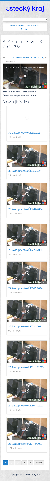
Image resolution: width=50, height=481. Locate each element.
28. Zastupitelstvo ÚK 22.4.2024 (25, 250)
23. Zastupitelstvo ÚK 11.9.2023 (25, 443)
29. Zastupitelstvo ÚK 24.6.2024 (25, 209)
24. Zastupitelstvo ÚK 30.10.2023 (25, 405)
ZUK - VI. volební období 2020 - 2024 (24, 57)
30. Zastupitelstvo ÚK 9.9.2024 (24, 132)
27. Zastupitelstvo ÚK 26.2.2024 (25, 288)
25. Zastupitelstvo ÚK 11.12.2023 (25, 367)
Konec (39, 462)
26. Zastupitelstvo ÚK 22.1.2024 (25, 326)
